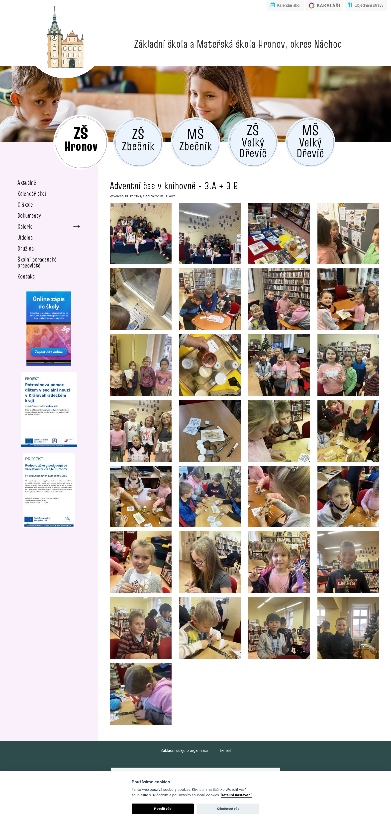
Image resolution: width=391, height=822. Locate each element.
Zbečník (138, 139)
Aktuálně (26, 182)
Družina (25, 248)
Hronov (80, 138)
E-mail (225, 750)
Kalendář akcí (285, 5)
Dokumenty (29, 215)
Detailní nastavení (236, 795)
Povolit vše (162, 809)
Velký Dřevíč (253, 140)
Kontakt (26, 276)
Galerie (25, 226)
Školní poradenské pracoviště (37, 262)
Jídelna (25, 237)
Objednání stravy (366, 5)
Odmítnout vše (228, 809)
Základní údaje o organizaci (184, 750)
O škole (25, 204)
